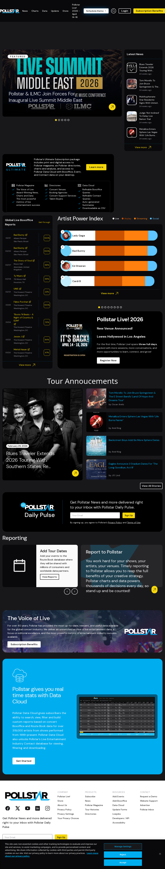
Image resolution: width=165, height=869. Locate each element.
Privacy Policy (115, 522)
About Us (62, 805)
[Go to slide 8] (121, 307)
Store (60, 800)
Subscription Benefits (24, 644)
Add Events (118, 796)
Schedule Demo (96, 10)
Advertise (145, 805)
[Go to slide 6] (115, 307)
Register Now (108, 360)
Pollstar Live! (63, 796)
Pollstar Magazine (94, 805)
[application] (110, 258)
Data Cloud (118, 805)
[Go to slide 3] (62, 120)
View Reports (49, 576)
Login (124, 10)
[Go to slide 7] (118, 307)
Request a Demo (148, 796)
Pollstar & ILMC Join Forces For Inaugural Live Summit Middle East (45, 97)
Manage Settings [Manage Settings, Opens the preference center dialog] (123, 858)
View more (143, 147)
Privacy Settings (65, 813)
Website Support (149, 800)
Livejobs (116, 813)
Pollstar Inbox (147, 809)
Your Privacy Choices (68, 818)
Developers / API (120, 818)
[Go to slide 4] (65, 120)
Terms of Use (134, 522)
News (88, 800)
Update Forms (119, 809)
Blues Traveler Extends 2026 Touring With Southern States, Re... (30, 460)
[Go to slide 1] (56, 120)
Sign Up (129, 515)
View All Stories (151, 485)
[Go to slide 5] (68, 120)
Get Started (23, 761)
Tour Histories (92, 809)
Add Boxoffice (119, 800)
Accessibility (118, 822)
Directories (90, 813)
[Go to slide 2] (59, 120)
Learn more (96, 167)
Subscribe (90, 796)
